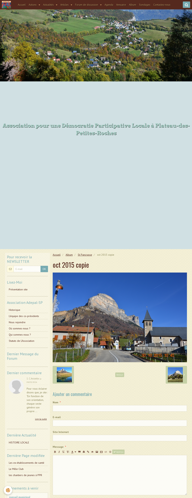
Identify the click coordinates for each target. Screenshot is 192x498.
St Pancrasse (85, 254)
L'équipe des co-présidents (24, 316)
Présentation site (18, 289)
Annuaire (121, 4)
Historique (14, 310)
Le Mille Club (16, 469)
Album (132, 4)
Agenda (109, 4)
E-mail (57, 417)
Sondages (144, 4)
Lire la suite (41, 419)
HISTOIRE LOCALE (19, 442)
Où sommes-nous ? (19, 328)
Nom (55, 402)
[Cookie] (8, 490)
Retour (119, 374)
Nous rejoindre (17, 322)
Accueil (22, 4)
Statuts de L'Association (21, 341)
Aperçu (118, 451)
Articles (64, 4)
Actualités (49, 4)
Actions (33, 4)
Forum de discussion (87, 4)
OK (44, 269)
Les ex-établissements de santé (26, 462)
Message (58, 446)
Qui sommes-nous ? (20, 334)
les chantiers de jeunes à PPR (25, 475)
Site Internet (61, 432)
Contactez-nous (161, 4)
